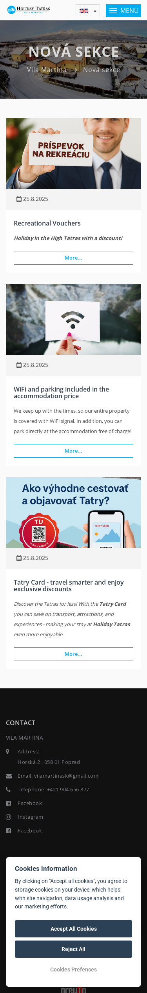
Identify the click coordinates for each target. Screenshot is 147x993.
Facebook (30, 803)
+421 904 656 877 (68, 789)
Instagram (31, 816)
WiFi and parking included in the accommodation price (61, 393)
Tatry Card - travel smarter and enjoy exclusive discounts (69, 586)
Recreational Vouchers (47, 223)
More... (73, 257)
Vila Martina (47, 69)
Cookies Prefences (73, 969)
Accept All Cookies (74, 929)
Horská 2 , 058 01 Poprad (49, 762)
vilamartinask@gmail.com (66, 775)
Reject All (73, 949)
